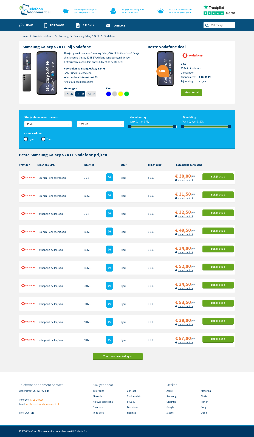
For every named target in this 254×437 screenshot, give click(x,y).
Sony (203, 407)
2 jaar (49, 139)
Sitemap (131, 412)
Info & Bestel (191, 92)
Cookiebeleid (134, 396)
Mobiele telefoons (43, 36)
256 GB (91, 94)
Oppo (204, 412)
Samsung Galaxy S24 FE (86, 36)
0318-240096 (36, 399)
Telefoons (98, 390)
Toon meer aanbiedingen (117, 356)
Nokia (204, 396)
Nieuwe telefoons (103, 401)
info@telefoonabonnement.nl (42, 404)
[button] (54, 25)
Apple (169, 390)
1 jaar (31, 139)
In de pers (98, 412)
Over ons (98, 407)
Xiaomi (170, 412)
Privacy (131, 401)
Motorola (206, 390)
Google (170, 407)
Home (25, 36)
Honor (204, 401)
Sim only (97, 396)
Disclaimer (132, 407)
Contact (131, 390)
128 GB (69, 94)
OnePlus (171, 401)
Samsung (64, 36)
